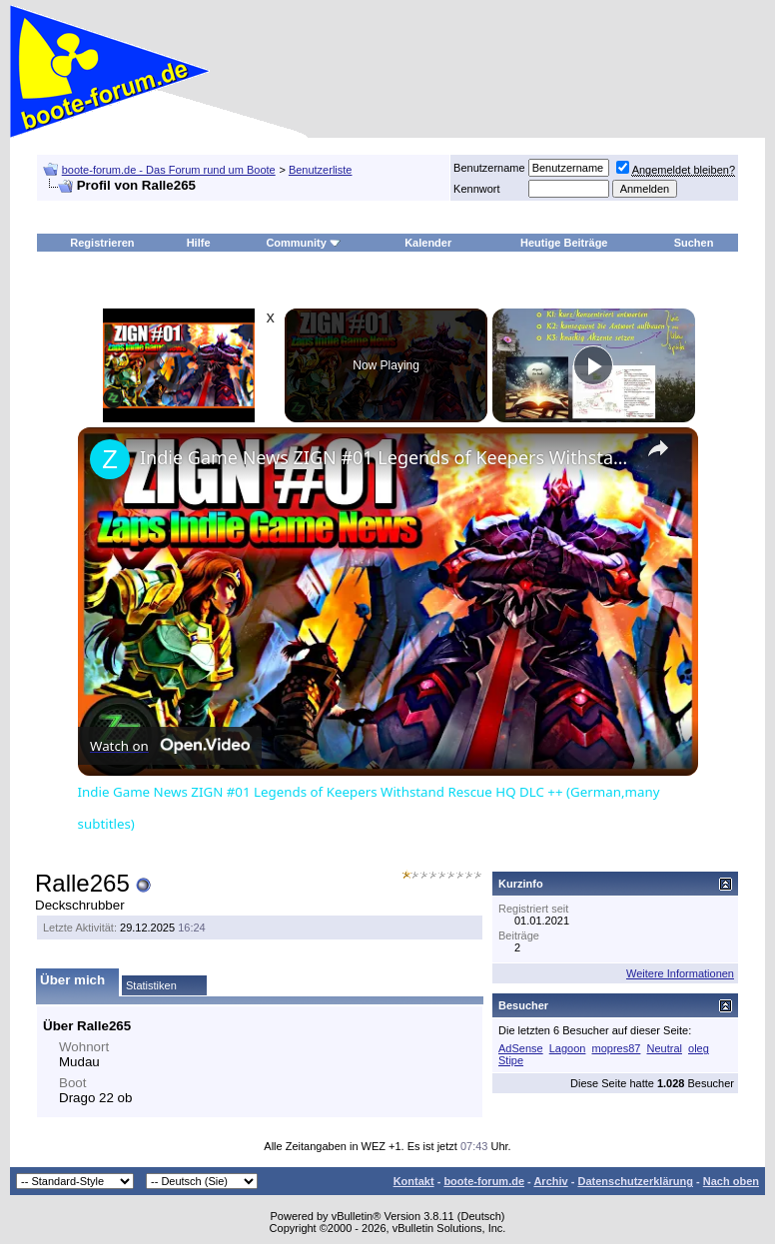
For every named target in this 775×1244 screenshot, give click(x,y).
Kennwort (476, 189)
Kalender (427, 243)
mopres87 (616, 1048)
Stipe (510, 1060)
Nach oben (731, 1181)
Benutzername (489, 168)
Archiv (550, 1181)
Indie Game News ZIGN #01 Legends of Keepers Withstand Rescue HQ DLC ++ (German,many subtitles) (385, 457)
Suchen (694, 243)
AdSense (520, 1048)
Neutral (663, 1048)
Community (303, 243)
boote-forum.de (483, 1181)
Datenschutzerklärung (635, 1181)
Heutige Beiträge (563, 243)
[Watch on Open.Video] (170, 746)
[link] (110, 459)
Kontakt (413, 1181)
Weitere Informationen (680, 973)
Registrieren (102, 243)
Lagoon (567, 1048)
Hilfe (199, 243)
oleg (698, 1048)
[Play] (593, 365)
